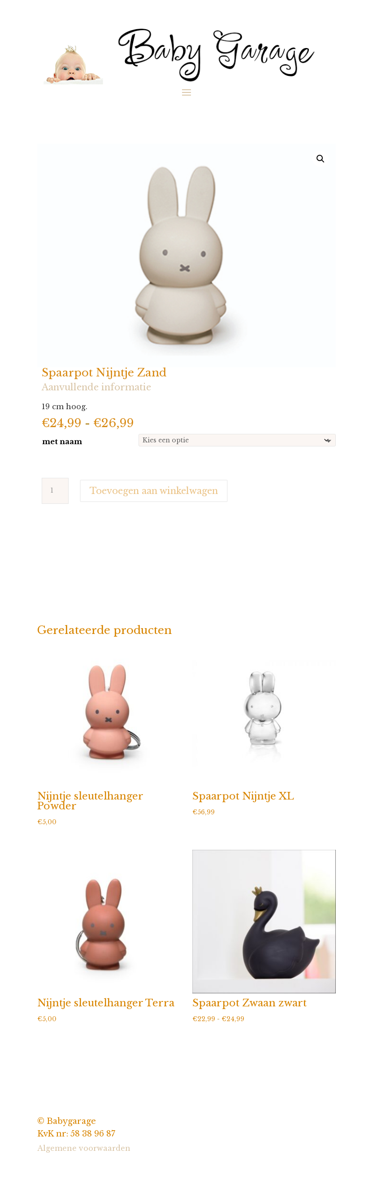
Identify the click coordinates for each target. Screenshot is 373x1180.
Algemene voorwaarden (83, 1148)
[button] (320, 159)
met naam (62, 441)
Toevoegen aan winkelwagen (154, 490)
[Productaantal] (55, 491)
